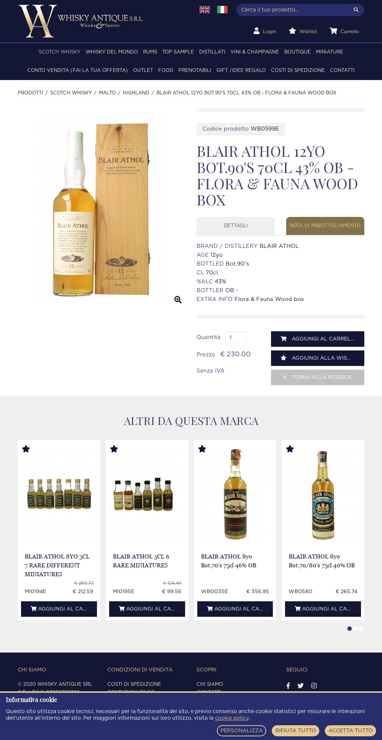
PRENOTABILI (194, 70)
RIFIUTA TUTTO (295, 730)
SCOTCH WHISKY (59, 52)
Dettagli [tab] (236, 226)
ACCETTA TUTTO (351, 730)
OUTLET (143, 70)
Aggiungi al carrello (319, 339)
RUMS (150, 52)
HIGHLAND (136, 93)
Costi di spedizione (298, 70)
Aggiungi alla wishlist (321, 358)
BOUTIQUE (297, 52)
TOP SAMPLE (178, 52)
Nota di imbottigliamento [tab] (325, 226)
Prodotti (30, 93)
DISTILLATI (212, 52)
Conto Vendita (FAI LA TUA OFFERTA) (77, 70)
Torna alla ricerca (318, 377)
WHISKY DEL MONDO (112, 52)
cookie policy (232, 718)
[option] (101, 209)
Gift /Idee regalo (241, 70)
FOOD (165, 70)
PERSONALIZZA (241, 730)
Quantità (208, 337)
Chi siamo (210, 684)
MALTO (107, 93)
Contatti (342, 70)
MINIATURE (329, 52)
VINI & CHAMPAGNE (254, 52)
